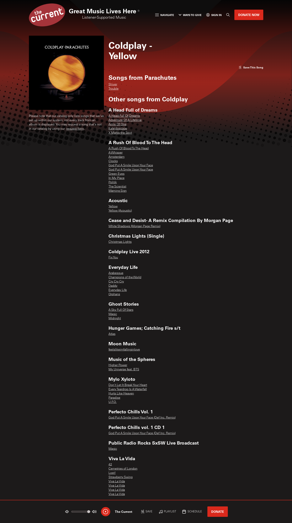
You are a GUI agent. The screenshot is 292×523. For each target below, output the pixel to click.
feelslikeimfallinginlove (124, 349)
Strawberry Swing (121, 477)
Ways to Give (190, 15)
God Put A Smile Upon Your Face (131, 165)
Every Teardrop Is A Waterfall (128, 389)
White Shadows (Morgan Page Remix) (134, 226)
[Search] (228, 14)
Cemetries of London (123, 468)
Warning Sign (118, 191)
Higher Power (118, 365)
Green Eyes (117, 174)
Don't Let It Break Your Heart (128, 385)
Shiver (113, 84)
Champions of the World (125, 277)
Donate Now (248, 15)
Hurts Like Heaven (121, 393)
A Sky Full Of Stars (121, 310)
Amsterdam (117, 157)
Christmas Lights (120, 242)
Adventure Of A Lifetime (125, 120)
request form (75, 128)
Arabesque (116, 273)
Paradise (114, 397)
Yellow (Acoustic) (120, 210)
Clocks (113, 161)
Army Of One (117, 124)
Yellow (113, 206)
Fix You (113, 257)
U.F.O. (113, 402)
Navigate (164, 15)
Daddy (113, 286)
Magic (113, 314)
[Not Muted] (67, 511)
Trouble (114, 88)
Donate (217, 512)
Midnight (115, 318)
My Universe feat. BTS (124, 369)
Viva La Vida (117, 481)
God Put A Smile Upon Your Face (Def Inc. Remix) (142, 417)
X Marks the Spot (120, 133)
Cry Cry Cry (116, 281)
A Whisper (116, 152)
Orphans (114, 294)
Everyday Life (118, 290)
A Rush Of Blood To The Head (129, 148)
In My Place (117, 178)
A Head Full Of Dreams (124, 116)
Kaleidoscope (118, 128)
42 (110, 464)
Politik (113, 182)
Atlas (112, 334)
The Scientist (117, 186)
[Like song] (251, 67)
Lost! (112, 473)
